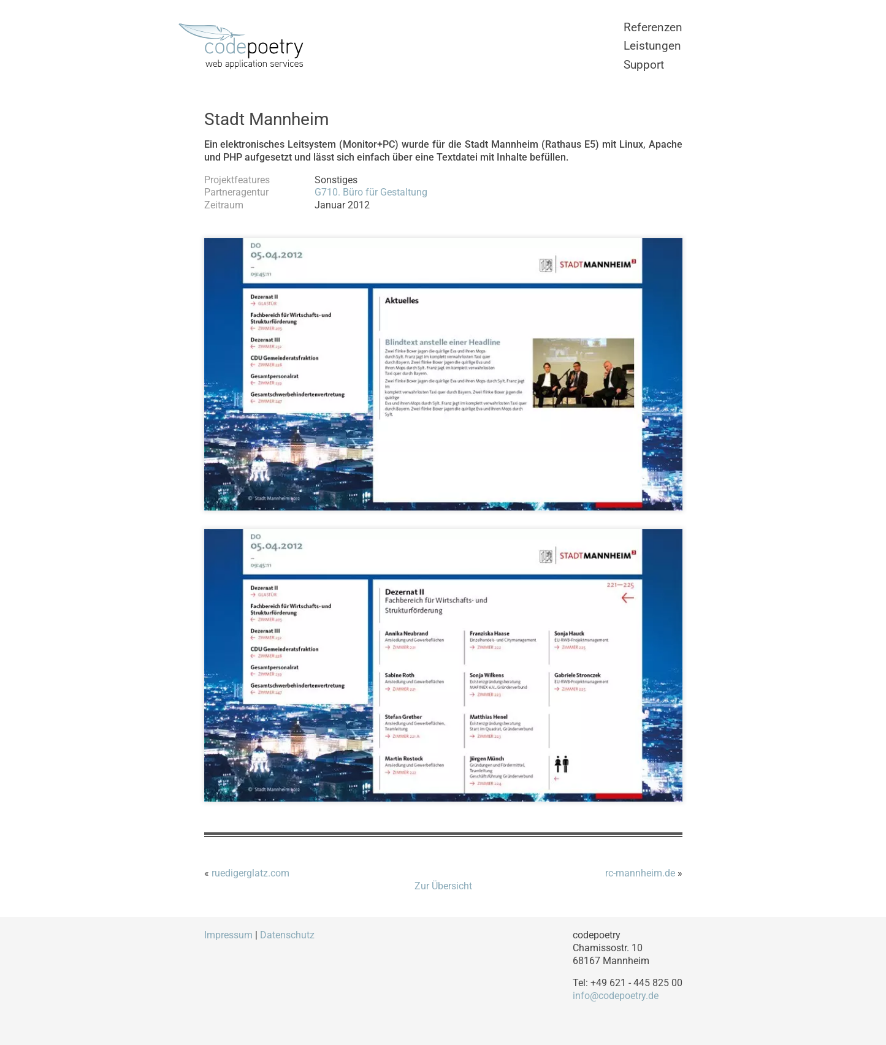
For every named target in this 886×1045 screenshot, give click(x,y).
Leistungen (652, 46)
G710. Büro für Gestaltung (371, 192)
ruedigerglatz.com (250, 873)
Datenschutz (287, 935)
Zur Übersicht (443, 886)
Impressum (228, 935)
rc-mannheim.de (640, 873)
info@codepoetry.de (616, 995)
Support (644, 65)
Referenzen (653, 27)
